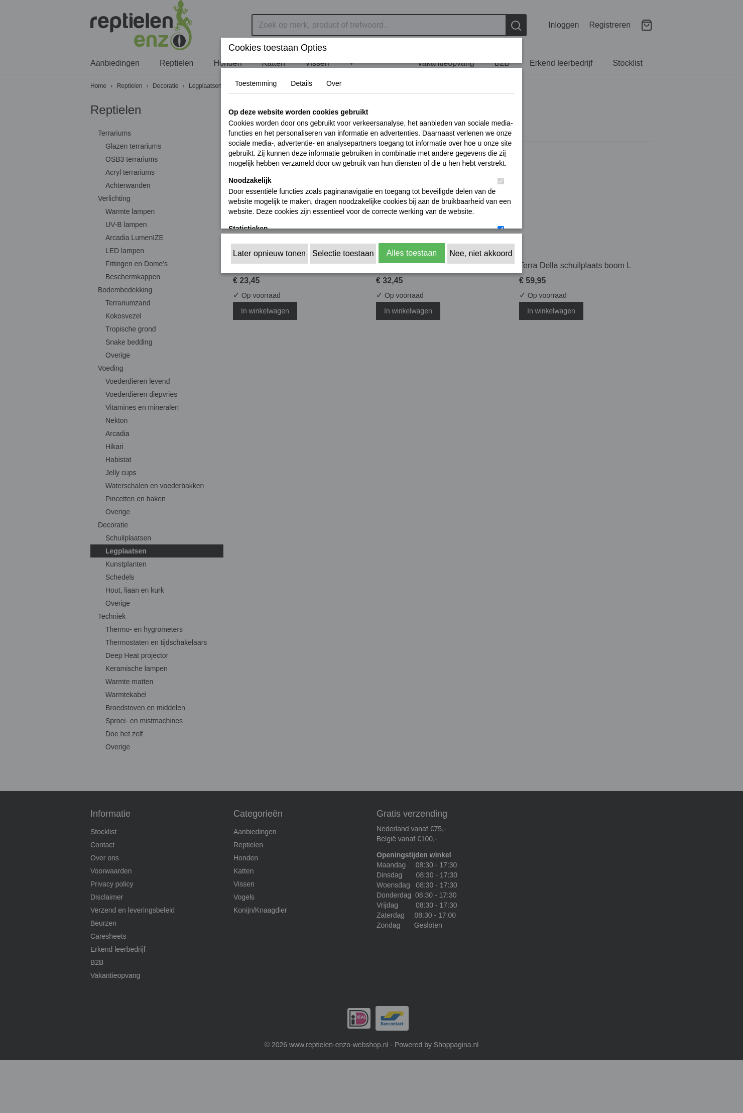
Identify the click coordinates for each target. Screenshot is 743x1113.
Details (301, 83)
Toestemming (256, 83)
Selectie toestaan (343, 253)
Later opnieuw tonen (269, 253)
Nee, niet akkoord (480, 253)
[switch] (501, 181)
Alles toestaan (412, 253)
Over (333, 83)
